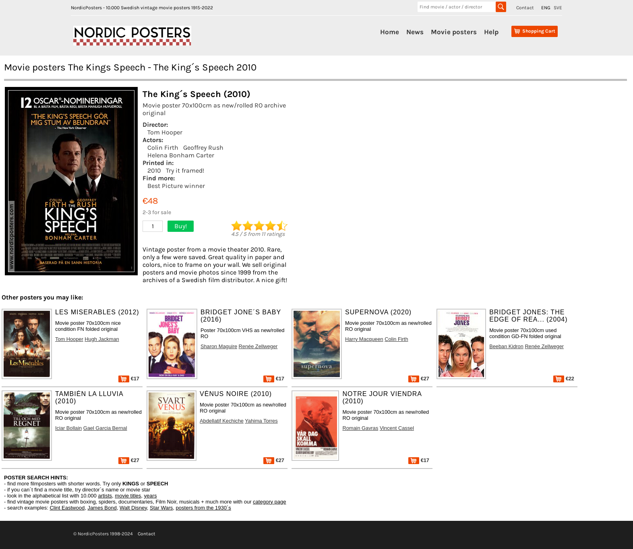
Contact (525, 7)
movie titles (128, 496)
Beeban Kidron (506, 346)
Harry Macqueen (364, 339)
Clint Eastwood (67, 508)
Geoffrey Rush (203, 147)
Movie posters (454, 32)
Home (389, 32)
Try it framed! (185, 170)
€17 (128, 379)
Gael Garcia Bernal (105, 428)
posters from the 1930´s (203, 508)
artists (105, 496)
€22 (563, 379)
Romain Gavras (360, 428)
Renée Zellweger (258, 346)
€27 (418, 379)
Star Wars (161, 508)
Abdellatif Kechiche (222, 421)
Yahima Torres (261, 421)
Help (491, 32)
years (150, 496)
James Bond (101, 508)
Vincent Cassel (397, 428)
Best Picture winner (176, 186)
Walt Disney (133, 508)
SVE (558, 7)
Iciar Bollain (68, 428)
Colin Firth (162, 147)
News (415, 32)
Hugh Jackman (102, 339)
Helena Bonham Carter (180, 155)
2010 (154, 170)
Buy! (180, 226)
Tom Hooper (164, 132)
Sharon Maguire (219, 346)
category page (269, 502)
